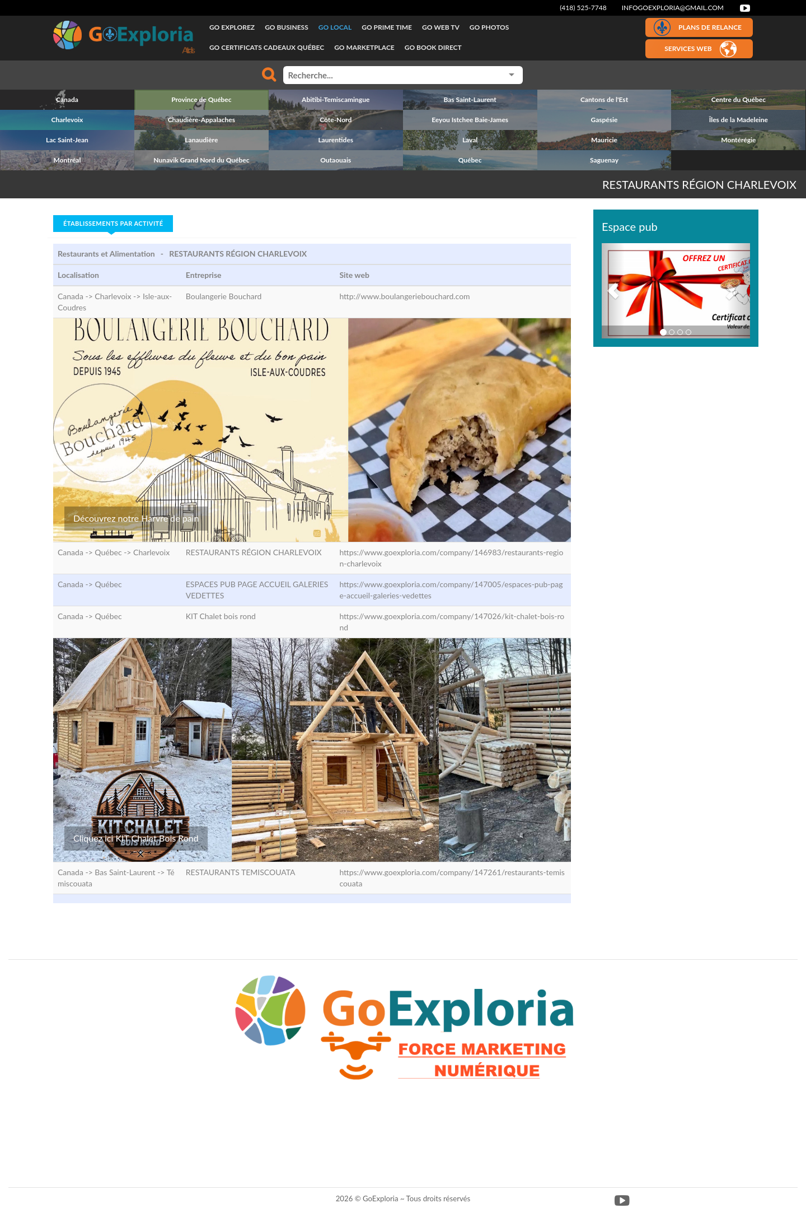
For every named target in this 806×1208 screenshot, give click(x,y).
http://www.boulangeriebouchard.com (404, 296)
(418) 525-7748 (583, 7)
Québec (108, 584)
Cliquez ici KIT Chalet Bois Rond (136, 838)
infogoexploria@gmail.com (673, 7)
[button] (613, 290)
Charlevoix (151, 552)
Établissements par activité (113, 223)
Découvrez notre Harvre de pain (136, 518)
